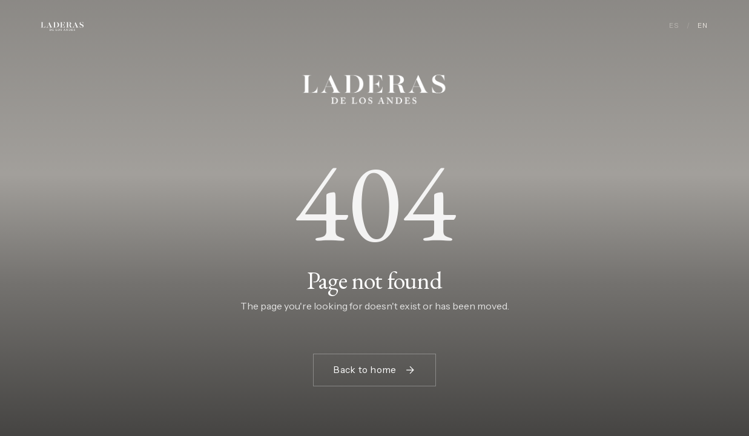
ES (674, 25)
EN (703, 25)
